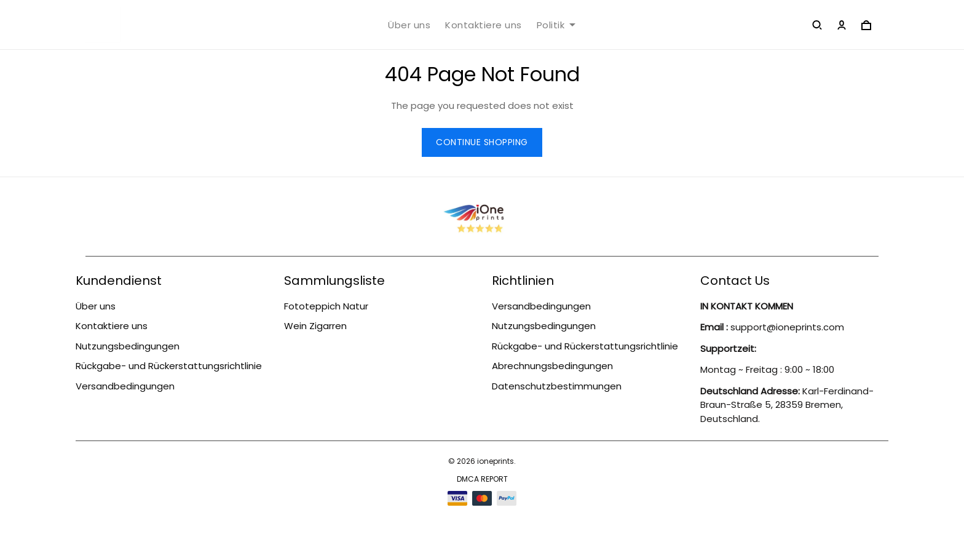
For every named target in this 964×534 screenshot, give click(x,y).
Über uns (409, 25)
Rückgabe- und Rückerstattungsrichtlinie (169, 365)
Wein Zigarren (315, 325)
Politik (556, 25)
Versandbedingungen (125, 386)
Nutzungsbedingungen (128, 346)
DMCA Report (482, 479)
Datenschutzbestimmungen (557, 386)
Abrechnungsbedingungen (552, 365)
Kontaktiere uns (483, 25)
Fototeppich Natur (326, 306)
